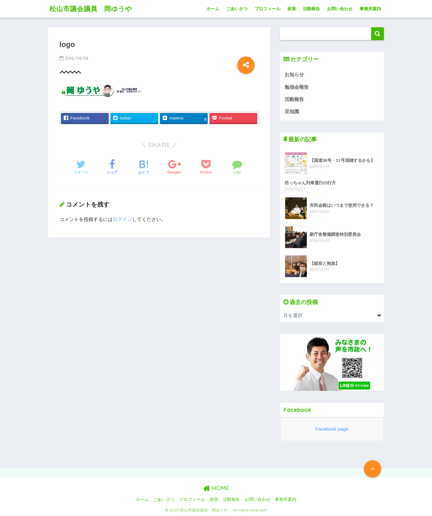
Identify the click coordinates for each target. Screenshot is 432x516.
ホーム (212, 8)
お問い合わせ (340, 8)
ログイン (122, 219)
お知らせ (294, 74)
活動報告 (311, 8)
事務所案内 (370, 8)
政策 (291, 8)
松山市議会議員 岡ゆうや (94, 9)
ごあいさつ (237, 8)
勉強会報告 (297, 87)
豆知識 (292, 111)
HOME (216, 488)
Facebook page (331, 429)
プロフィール (267, 8)
